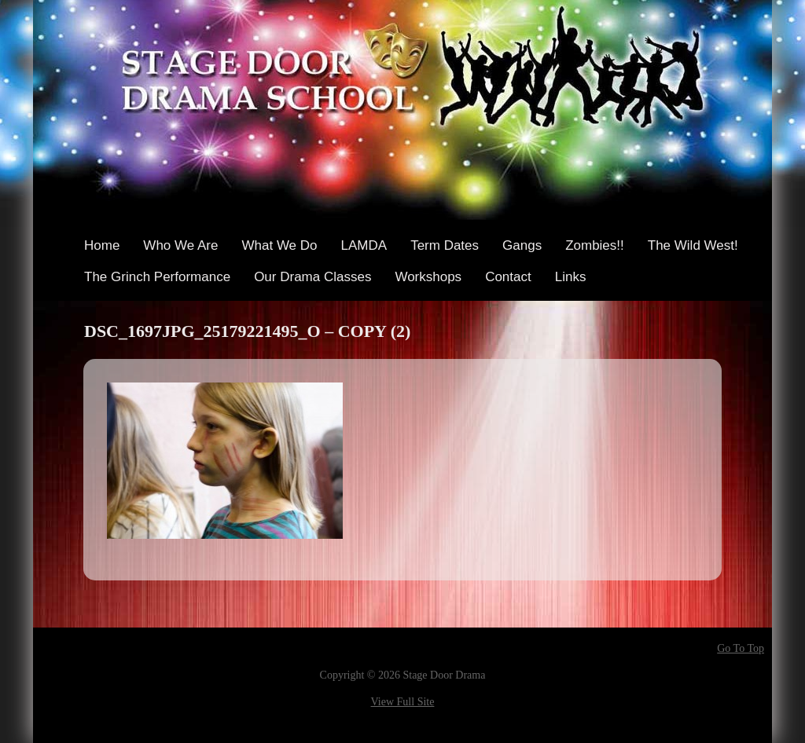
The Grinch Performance (157, 276)
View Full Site (403, 702)
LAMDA (364, 245)
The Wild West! (693, 245)
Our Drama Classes (312, 276)
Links (570, 276)
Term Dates (444, 245)
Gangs (522, 245)
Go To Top (740, 648)
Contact (508, 276)
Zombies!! (594, 245)
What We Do (279, 245)
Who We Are (180, 245)
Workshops (428, 276)
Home (101, 245)
